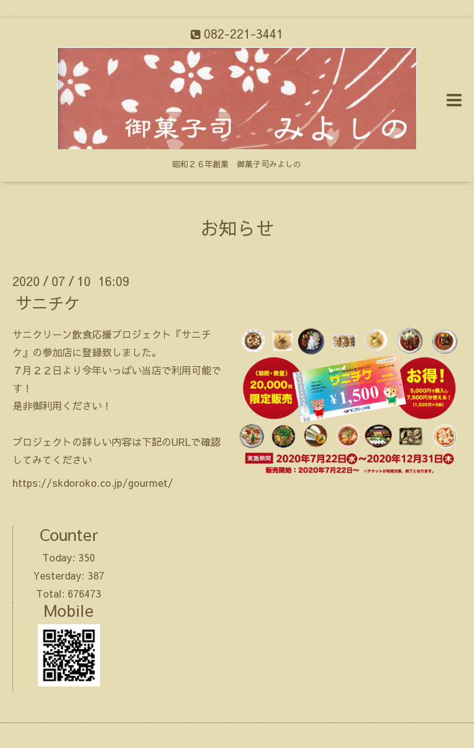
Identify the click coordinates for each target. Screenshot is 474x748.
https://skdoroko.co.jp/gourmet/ (92, 482)
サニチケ (48, 303)
